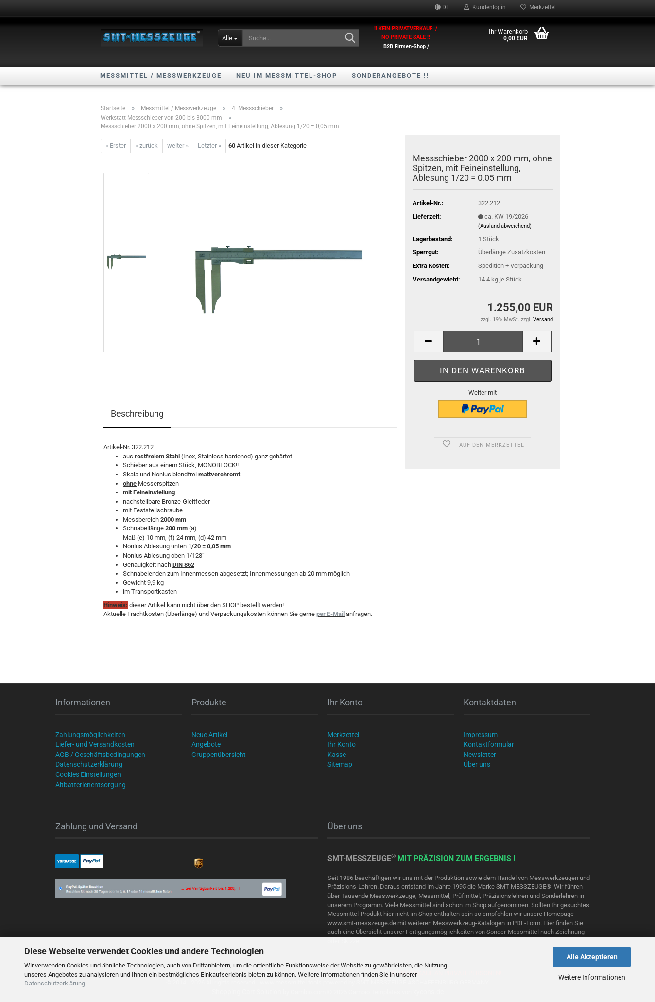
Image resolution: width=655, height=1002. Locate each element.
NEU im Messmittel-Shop (286, 75)
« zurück (146, 145)
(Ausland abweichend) (505, 226)
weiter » (178, 145)
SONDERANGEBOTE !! (391, 75)
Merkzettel (538, 7)
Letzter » (209, 145)
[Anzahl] (482, 341)
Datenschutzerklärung (54, 983)
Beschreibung (137, 413)
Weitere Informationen (591, 977)
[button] (442, 7)
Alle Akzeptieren (592, 957)
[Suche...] (230, 38)
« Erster (115, 145)
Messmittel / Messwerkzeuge (161, 75)
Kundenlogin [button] (485, 7)
